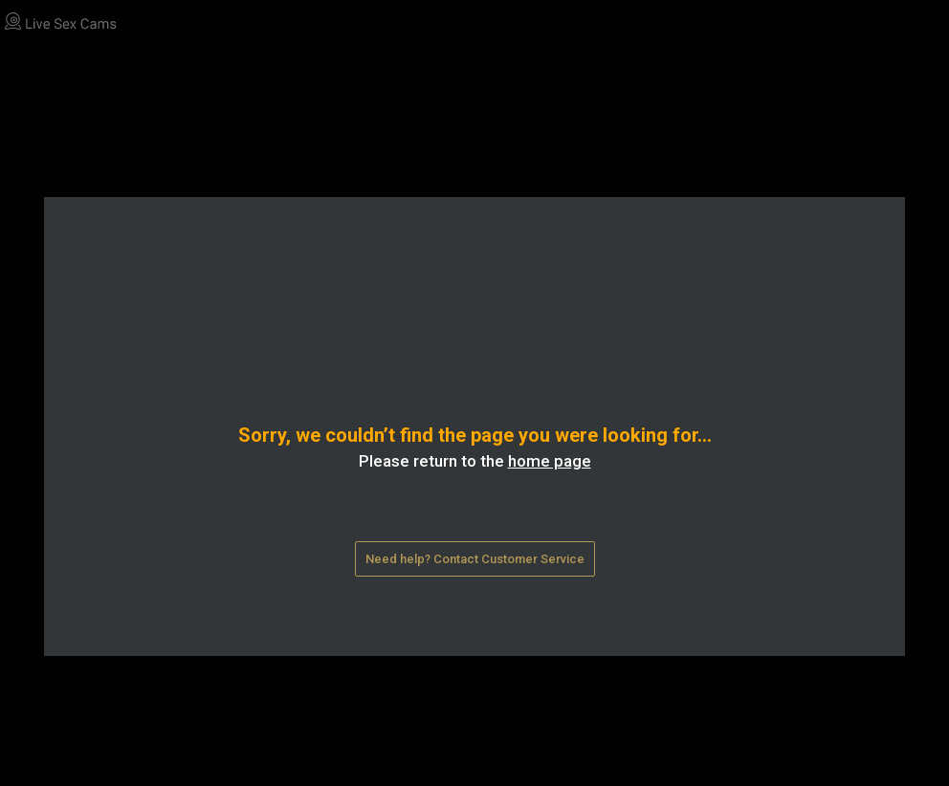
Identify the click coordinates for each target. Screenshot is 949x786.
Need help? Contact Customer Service (475, 559)
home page (549, 460)
